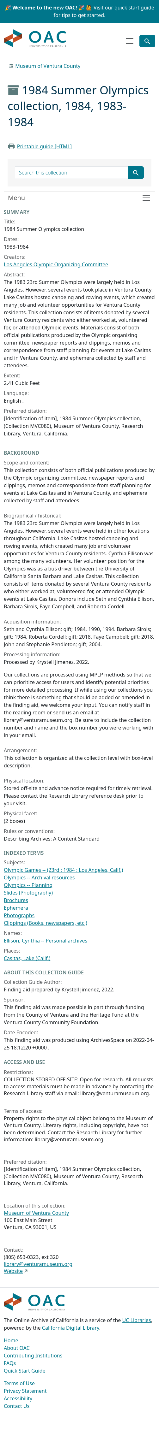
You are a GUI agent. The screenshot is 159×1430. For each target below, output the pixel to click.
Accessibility (18, 1398)
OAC (35, 38)
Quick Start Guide (25, 1370)
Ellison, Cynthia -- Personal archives (45, 940)
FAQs (10, 1363)
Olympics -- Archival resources (39, 877)
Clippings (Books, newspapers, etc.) (45, 922)
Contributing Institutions (33, 1355)
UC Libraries (136, 1320)
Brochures (16, 900)
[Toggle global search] (147, 41)
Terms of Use (19, 1383)
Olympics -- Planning (28, 885)
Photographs (19, 915)
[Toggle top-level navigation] (129, 41)
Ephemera (16, 907)
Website (13, 1271)
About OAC (17, 1347)
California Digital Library (70, 1327)
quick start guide (134, 7)
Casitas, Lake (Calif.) (27, 958)
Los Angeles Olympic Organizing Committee (56, 264)
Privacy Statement (25, 1390)
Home (11, 1340)
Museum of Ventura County (47, 65)
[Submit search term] (136, 172)
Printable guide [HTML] (44, 146)
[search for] (71, 172)
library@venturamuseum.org (38, 1264)
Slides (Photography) (28, 892)
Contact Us (16, 1406)
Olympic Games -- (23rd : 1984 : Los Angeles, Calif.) (63, 869)
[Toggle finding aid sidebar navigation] (79, 198)
